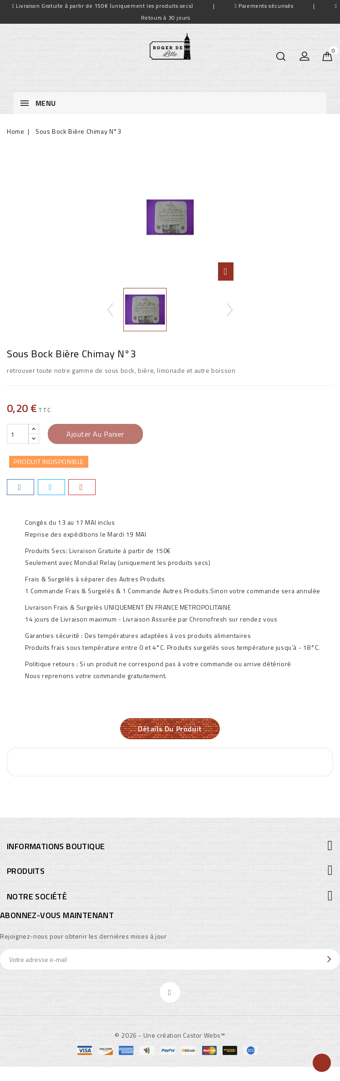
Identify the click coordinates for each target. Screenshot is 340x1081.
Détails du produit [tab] (170, 729)
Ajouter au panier (95, 433)
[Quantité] (18, 434)
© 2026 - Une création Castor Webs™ (170, 1036)
